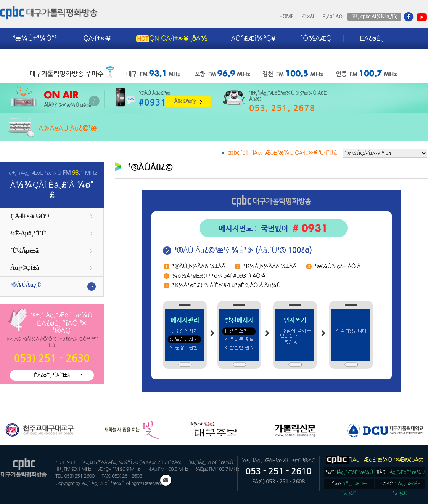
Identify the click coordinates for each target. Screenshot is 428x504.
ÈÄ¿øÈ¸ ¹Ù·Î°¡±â (52, 375)
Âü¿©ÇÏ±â (24, 267)
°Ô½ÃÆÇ (315, 38)
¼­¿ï (349, 472)
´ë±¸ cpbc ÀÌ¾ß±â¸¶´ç (374, 16)
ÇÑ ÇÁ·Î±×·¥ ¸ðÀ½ (171, 38)
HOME (286, 16)
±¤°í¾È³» (29, 57)
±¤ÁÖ (400, 485)
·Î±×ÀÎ (308, 16)
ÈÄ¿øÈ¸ (371, 38)
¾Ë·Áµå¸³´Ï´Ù (28, 233)
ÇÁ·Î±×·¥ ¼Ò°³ (29, 216)
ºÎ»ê (349, 485)
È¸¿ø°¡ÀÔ (332, 16)
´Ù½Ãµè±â (24, 250)
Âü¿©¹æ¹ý (185, 101)
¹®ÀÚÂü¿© (25, 284)
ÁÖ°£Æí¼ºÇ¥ (253, 38)
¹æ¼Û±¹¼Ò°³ (35, 38)
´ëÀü (400, 472)
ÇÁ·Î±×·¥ (97, 38)
